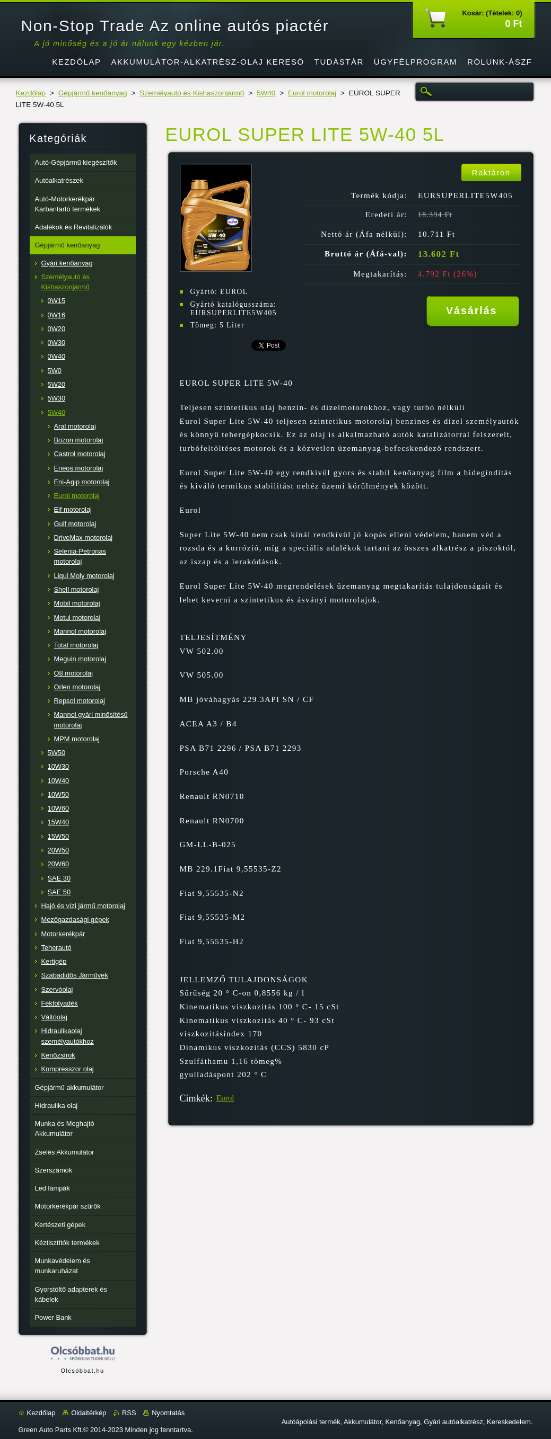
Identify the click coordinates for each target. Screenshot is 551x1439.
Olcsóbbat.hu (82, 1370)
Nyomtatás (168, 1413)
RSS (129, 1413)
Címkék (195, 1098)
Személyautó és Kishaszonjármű (191, 93)
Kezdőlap (31, 93)
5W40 (266, 93)
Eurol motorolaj (312, 93)
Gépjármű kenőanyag (92, 93)
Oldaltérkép (88, 1413)
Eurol (225, 1098)
